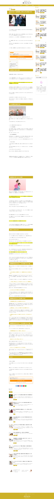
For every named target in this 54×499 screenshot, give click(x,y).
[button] (16, 62)
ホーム (15, 5)
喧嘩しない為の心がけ (12, 66)
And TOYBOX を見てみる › (21, 56)
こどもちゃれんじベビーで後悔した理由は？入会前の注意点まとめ (43, 16)
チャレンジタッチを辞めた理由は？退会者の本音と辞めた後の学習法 (43, 32)
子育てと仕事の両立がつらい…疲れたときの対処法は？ (24, 440)
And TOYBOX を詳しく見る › (21, 380)
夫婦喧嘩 (11, 389)
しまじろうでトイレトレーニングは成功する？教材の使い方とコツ (43, 21)
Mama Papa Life (27, 496)
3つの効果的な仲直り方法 (13, 64)
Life (10, 388)
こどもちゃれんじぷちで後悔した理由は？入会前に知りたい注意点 (43, 10)
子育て (33, 5)
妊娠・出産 (27, 5)
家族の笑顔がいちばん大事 (27, 495)
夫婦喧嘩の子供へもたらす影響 (13, 65)
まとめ (11, 67)
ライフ (39, 5)
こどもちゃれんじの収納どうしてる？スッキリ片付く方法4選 (43, 26)
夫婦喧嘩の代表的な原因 (13, 63)
